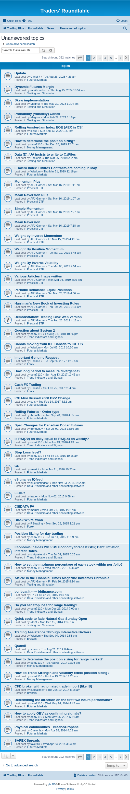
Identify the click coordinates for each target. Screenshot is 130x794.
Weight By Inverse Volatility (36, 263)
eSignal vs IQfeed (29, 479)
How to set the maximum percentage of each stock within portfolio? (69, 564)
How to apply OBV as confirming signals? (48, 713)
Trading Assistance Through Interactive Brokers (53, 632)
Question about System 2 (35, 330)
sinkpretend (37, 554)
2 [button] (94, 57)
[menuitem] (27, 21)
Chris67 (35, 76)
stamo (34, 649)
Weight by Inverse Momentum (38, 236)
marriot (34, 469)
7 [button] (120, 57)
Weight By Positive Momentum (39, 249)
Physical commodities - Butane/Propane (47, 727)
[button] (80, 58)
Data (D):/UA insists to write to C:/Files (45, 154)
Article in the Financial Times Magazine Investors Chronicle (62, 578)
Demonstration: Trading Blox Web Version (48, 317)
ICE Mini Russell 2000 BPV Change (42, 398)
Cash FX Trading (28, 385)
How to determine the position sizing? (45, 141)
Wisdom (35, 171)
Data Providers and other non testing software (55, 485)
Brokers (32, 638)
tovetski (35, 743)
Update (20, 73)
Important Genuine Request (37, 357)
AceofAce (36, 415)
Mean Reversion (27, 222)
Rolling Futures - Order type (37, 412)
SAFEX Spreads (27, 740)
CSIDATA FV (24, 506)
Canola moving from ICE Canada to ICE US (49, 344)
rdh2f (33, 622)
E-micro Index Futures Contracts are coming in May (56, 168)
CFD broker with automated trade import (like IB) (53, 686)
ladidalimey (37, 689)
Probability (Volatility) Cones (37, 114)
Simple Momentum (29, 209)
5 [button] (111, 57)
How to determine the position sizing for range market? (59, 659)
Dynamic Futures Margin (34, 87)
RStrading (36, 523)
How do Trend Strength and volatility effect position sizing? (62, 673)
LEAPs (20, 493)
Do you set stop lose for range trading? (46, 605)
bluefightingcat (39, 482)
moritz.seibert (38, 90)
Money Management (40, 147)
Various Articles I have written (38, 276)
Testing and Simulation (41, 93)
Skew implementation (32, 100)
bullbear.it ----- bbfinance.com (38, 591)
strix (32, 401)
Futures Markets (37, 79)
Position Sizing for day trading (39, 533)
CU (17, 466)
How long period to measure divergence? (48, 371)
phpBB (52, 784)
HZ (32, 595)
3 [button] (99, 57)
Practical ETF (35, 188)
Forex (30, 364)
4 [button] (105, 57)
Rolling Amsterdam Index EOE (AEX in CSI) (49, 127)
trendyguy (36, 428)
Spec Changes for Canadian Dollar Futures (49, 425)
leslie (33, 130)
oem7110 (36, 144)
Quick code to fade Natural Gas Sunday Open (51, 619)
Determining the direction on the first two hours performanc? (63, 700)
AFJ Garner (37, 184)
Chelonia (35, 157)
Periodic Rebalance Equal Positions (43, 290)
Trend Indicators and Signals (45, 336)
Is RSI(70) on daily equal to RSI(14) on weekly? (52, 439)
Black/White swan (29, 520)
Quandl (20, 646)
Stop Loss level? (28, 452)
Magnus (35, 103)
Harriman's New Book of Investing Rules (47, 303)
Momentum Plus (28, 181)
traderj (34, 496)
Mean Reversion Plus (31, 195)
